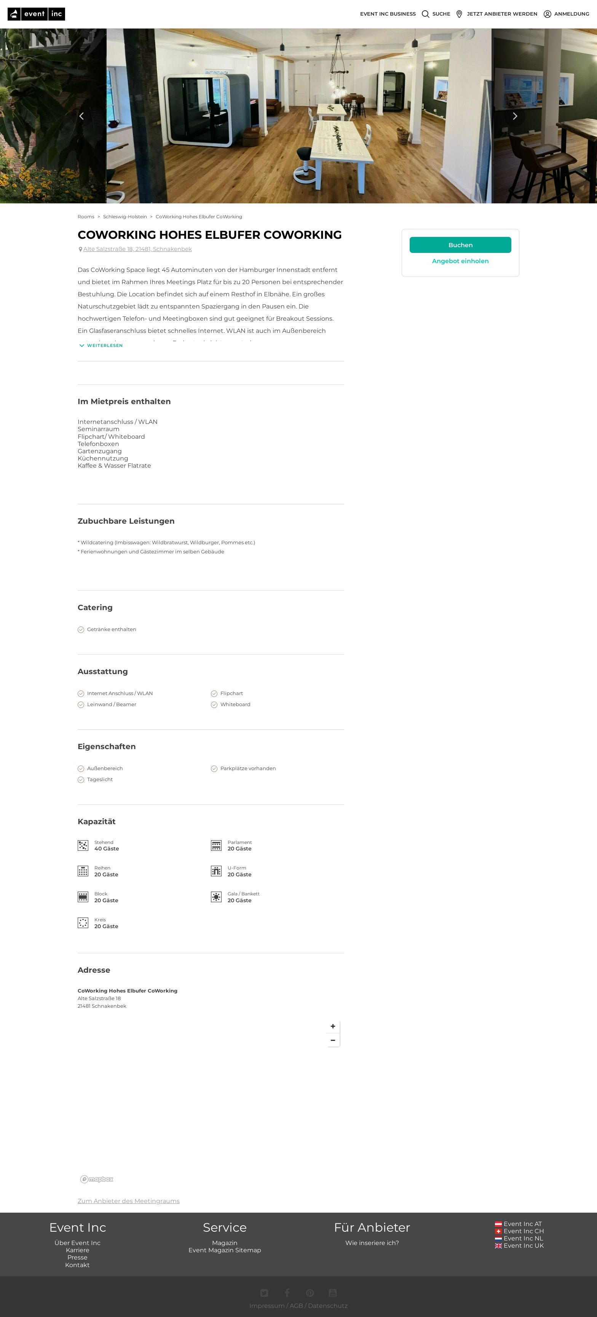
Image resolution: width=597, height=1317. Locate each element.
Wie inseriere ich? (372, 1243)
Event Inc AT (518, 1223)
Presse (77, 1257)
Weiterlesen (100, 345)
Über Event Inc (77, 1243)
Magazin (225, 1243)
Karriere (77, 1250)
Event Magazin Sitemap (224, 1250)
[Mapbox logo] (96, 1179)
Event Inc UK (519, 1245)
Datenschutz (328, 1305)
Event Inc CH (519, 1231)
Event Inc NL (519, 1238)
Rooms (86, 216)
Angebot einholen (460, 261)
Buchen (461, 245)
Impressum (267, 1305)
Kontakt (77, 1265)
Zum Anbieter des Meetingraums (129, 1201)
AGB (296, 1305)
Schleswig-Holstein (125, 216)
